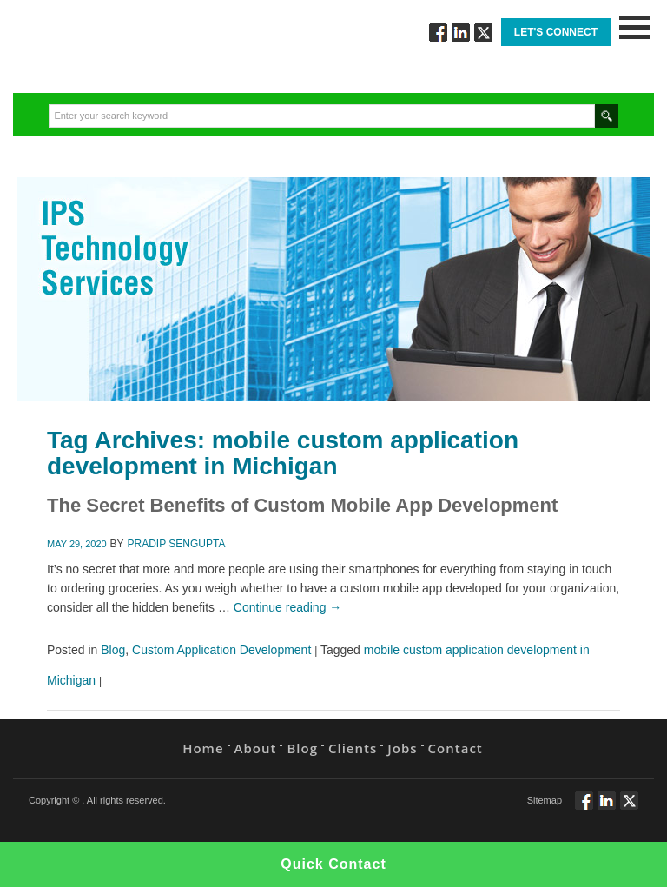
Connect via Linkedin (461, 32)
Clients (352, 748)
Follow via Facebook (438, 32)
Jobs (402, 748)
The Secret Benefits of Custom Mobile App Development (302, 505)
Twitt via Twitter (483, 32)
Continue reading (288, 607)
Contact (455, 748)
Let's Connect (556, 32)
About (255, 748)
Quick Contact (333, 864)
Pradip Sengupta (177, 544)
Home (202, 748)
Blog (113, 650)
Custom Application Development (221, 650)
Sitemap (544, 800)
